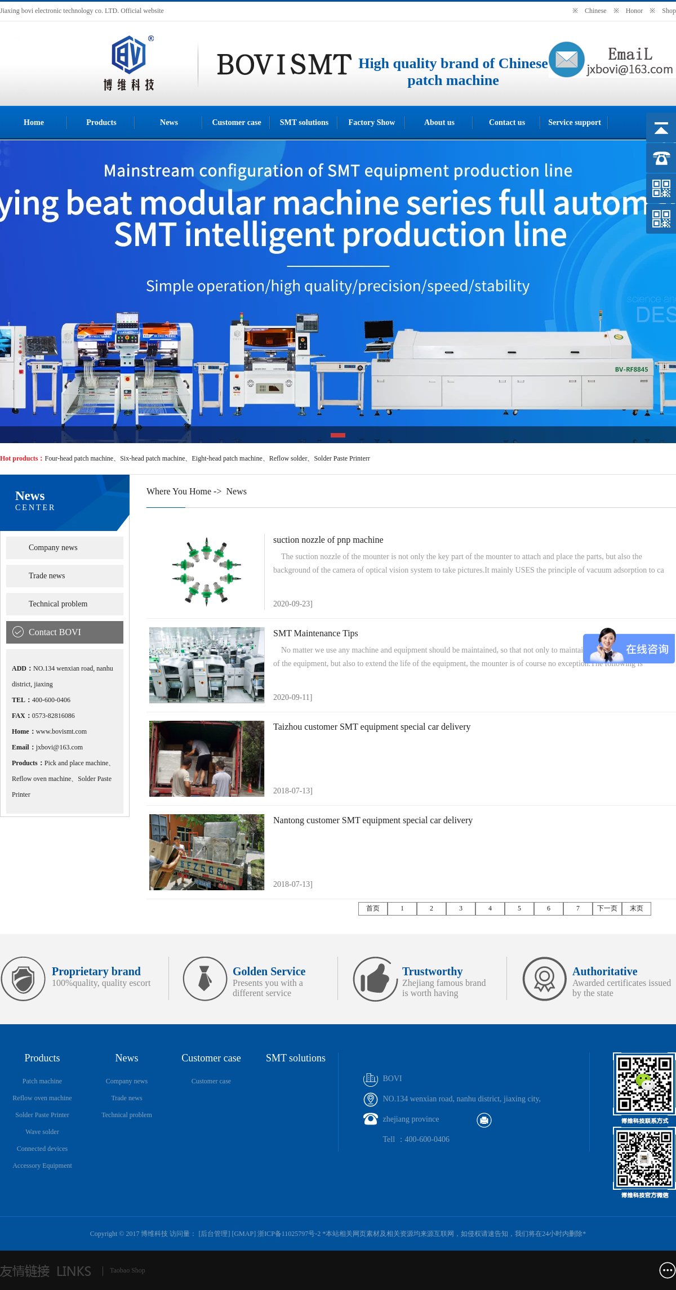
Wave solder (42, 1132)
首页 (373, 908)
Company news (53, 547)
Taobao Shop (127, 1270)
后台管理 (214, 1234)
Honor (634, 11)
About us (439, 122)
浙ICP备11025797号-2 (289, 1234)
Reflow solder (288, 458)
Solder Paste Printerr (342, 458)
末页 (636, 908)
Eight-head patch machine (227, 458)
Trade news (47, 576)
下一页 (607, 908)
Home (34, 122)
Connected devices (42, 1149)
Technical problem (58, 604)
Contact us (507, 122)
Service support (574, 122)
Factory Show (372, 122)
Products (101, 122)
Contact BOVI (55, 632)
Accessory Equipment (42, 1166)
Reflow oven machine (42, 1098)
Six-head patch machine (152, 458)
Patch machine (42, 1081)
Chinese (596, 11)
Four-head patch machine (79, 458)
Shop (669, 11)
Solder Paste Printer (42, 1115)
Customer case (236, 122)
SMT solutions (304, 122)
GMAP (244, 1234)
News (169, 122)
